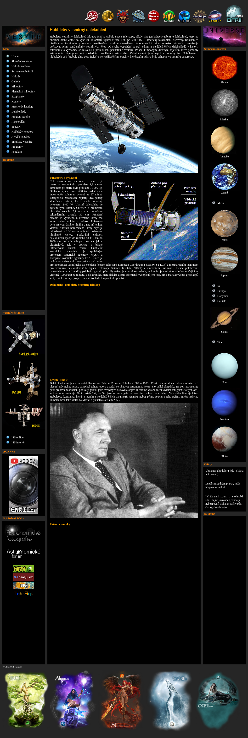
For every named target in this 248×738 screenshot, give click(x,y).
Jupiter (225, 274)
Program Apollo (20, 116)
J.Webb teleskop (20, 136)
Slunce (225, 81)
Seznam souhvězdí (22, 71)
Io (218, 286)
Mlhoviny (17, 86)
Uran (225, 381)
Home (14, 56)
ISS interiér (18, 442)
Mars (225, 239)
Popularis (16, 151)
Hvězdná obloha (20, 66)
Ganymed (223, 296)
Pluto (225, 455)
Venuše (225, 155)
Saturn (225, 330)
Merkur (225, 118)
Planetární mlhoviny (23, 91)
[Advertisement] (23, 236)
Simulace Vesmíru (21, 141)
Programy (17, 146)
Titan (220, 342)
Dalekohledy (18, 111)
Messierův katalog (22, 106)
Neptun (225, 418)
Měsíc (220, 203)
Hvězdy (15, 76)
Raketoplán (18, 121)
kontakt (19, 667)
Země (225, 191)
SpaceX (15, 126)
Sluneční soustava (21, 61)
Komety (16, 101)
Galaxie (15, 81)
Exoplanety (18, 96)
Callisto (221, 301)
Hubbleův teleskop (22, 131)
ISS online (17, 437)
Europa (221, 291)
